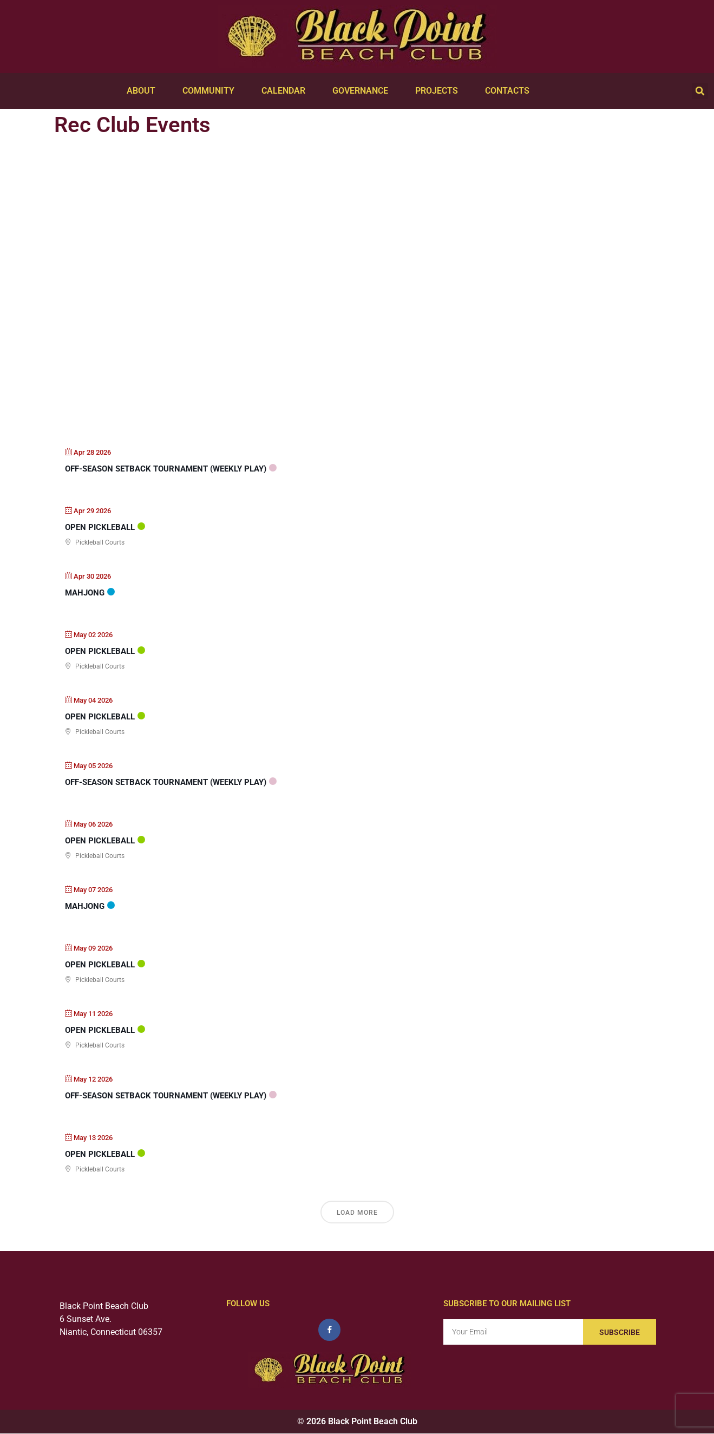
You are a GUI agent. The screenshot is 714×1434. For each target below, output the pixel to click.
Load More (357, 1212)
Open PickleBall (100, 527)
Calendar (286, 91)
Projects (439, 91)
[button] (700, 91)
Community (211, 91)
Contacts (510, 91)
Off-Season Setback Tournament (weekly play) (165, 469)
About (144, 91)
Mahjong (84, 593)
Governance (363, 91)
